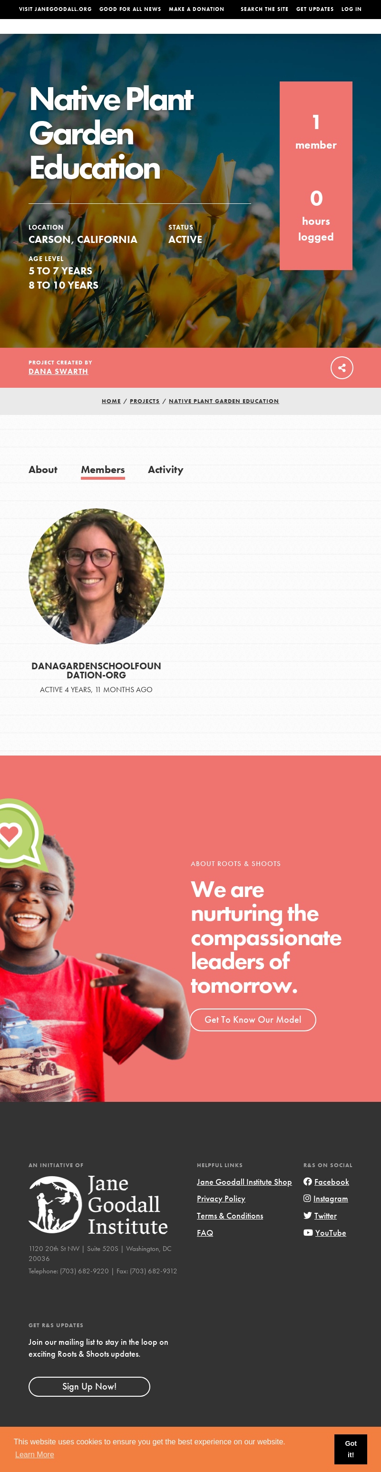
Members (103, 488)
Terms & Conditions (230, 1234)
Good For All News (130, 9)
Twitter (320, 1234)
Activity (166, 488)
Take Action (342, 35)
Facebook (326, 1200)
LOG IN (352, 9)
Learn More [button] (34, 1455)
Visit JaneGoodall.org (55, 9)
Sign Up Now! (89, 1405)
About (99, 36)
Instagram (325, 1217)
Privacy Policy (221, 1217)
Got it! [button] (351, 1449)
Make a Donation (197, 9)
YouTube (324, 1251)
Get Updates (315, 9)
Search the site (265, 9)
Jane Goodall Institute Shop (244, 1200)
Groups (305, 36)
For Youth (134, 36)
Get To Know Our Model (253, 1038)
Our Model (232, 36)
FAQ (205, 1251)
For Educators (182, 36)
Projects (271, 36)
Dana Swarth (58, 390)
